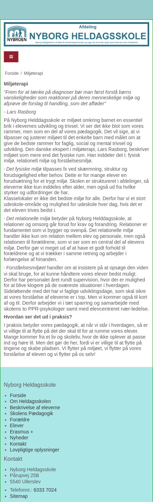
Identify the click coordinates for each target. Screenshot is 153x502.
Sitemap (19, 496)
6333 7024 (45, 490)
